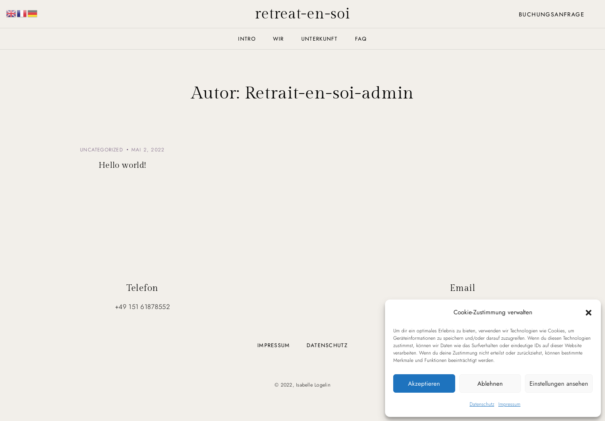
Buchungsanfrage (551, 14)
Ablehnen (490, 383)
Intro (247, 39)
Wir (278, 39)
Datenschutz (482, 404)
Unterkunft (319, 39)
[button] (588, 312)
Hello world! (123, 165)
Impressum (509, 404)
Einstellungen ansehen (558, 383)
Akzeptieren (424, 383)
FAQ (361, 39)
